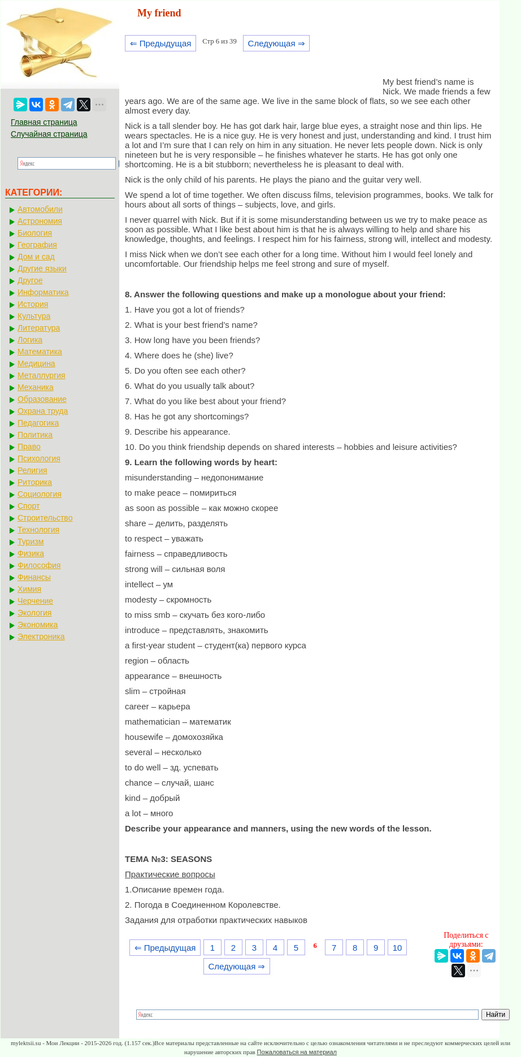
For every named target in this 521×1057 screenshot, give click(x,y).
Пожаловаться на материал (297, 1052)
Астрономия (40, 221)
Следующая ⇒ (276, 43)
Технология (38, 529)
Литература (39, 327)
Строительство (45, 517)
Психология (39, 458)
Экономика (38, 624)
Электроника (41, 636)
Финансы (34, 577)
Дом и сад (36, 256)
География (37, 244)
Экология (34, 612)
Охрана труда (43, 410)
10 (397, 947)
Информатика (43, 292)
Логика (30, 339)
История (33, 304)
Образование (42, 399)
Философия (39, 565)
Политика (35, 434)
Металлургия (42, 375)
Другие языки (42, 268)
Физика (31, 553)
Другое (30, 280)
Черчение (35, 600)
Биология (35, 232)
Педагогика (38, 422)
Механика (36, 387)
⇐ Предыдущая (161, 43)
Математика (40, 351)
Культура (34, 315)
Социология (40, 494)
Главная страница (44, 122)
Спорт (29, 505)
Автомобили (40, 209)
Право (29, 446)
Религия (32, 470)
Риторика (35, 482)
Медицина (36, 363)
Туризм (31, 541)
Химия (29, 589)
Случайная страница (49, 133)
